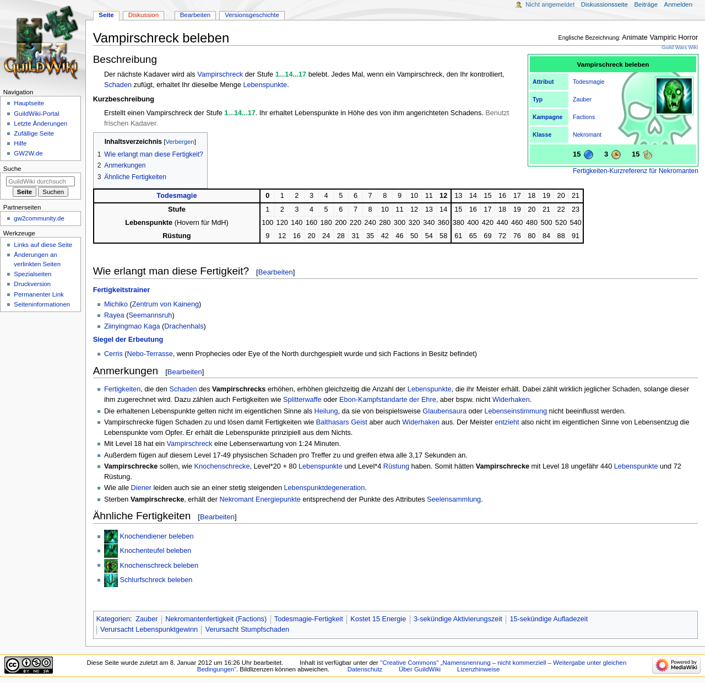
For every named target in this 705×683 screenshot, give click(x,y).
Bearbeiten (275, 272)
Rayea (114, 315)
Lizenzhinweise (478, 669)
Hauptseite (29, 103)
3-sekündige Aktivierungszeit (458, 619)
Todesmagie (588, 81)
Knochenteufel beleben (155, 551)
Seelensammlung (454, 499)
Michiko (116, 304)
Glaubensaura (444, 411)
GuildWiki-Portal (36, 113)
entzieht (507, 422)
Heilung (326, 411)
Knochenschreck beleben (159, 565)
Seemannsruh (150, 315)
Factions (584, 117)
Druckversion (32, 284)
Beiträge (646, 4)
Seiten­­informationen (42, 304)
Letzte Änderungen (40, 123)
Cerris (113, 354)
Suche (12, 168)
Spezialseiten (32, 274)
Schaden (118, 85)
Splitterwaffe (302, 400)
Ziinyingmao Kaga (132, 326)
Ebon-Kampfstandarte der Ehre (387, 400)
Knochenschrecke (222, 466)
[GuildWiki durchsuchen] (40, 181)
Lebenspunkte (265, 85)
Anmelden (678, 4)
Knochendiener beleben (156, 536)
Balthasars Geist (341, 422)
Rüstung (396, 466)
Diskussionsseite (604, 4)
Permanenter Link (38, 294)
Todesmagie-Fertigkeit (308, 619)
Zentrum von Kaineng (165, 304)
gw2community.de (39, 218)
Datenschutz (365, 669)
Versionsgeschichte (252, 15)
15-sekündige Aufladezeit (548, 619)
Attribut (543, 81)
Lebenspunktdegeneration (324, 488)
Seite (106, 15)
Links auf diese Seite (43, 244)
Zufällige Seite (34, 133)
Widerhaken (511, 400)
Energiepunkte (278, 499)
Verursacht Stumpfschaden (247, 629)
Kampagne (547, 117)
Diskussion (143, 15)
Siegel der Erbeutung (128, 339)
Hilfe (20, 143)
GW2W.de (28, 153)
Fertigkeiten (122, 389)
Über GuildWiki (420, 669)
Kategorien (113, 619)
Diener (141, 488)
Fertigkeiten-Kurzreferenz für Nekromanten (635, 171)
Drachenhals (183, 326)
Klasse (542, 134)
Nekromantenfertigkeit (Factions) (216, 619)
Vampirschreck (220, 74)
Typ (538, 99)
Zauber (582, 99)
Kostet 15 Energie (378, 619)
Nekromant (587, 134)
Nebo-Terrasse (150, 354)
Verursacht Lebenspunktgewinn (149, 629)
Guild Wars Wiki (679, 47)
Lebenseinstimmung (515, 411)
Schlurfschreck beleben (156, 580)
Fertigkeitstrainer (121, 290)
